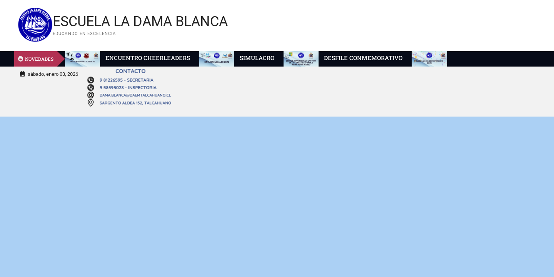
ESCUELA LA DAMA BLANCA (140, 21)
